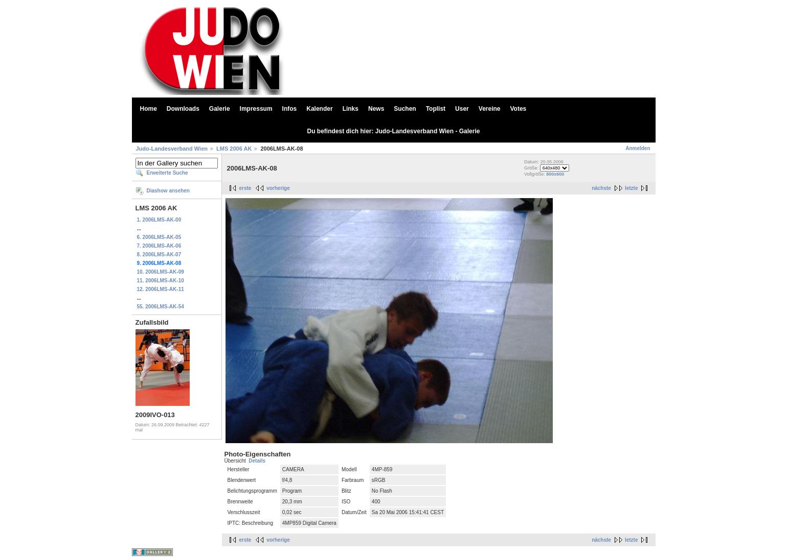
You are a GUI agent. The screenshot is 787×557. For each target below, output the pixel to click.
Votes (518, 108)
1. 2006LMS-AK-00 (159, 220)
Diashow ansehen (168, 190)
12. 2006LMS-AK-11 (160, 289)
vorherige (278, 188)
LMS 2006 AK (234, 149)
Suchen (405, 108)
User (462, 108)
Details (257, 461)
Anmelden (637, 148)
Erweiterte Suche (167, 173)
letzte (631, 188)
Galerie (219, 108)
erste (245, 188)
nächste (601, 188)
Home (148, 108)
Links (350, 108)
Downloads (183, 108)
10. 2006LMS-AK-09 (160, 272)
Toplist (435, 108)
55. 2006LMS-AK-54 (160, 306)
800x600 (555, 174)
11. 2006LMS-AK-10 (160, 280)
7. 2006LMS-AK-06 (159, 246)
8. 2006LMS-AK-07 (159, 254)
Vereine (490, 108)
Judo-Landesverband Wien (172, 149)
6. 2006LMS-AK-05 (159, 237)
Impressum (256, 108)
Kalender (319, 108)
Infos (289, 108)
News (376, 108)
